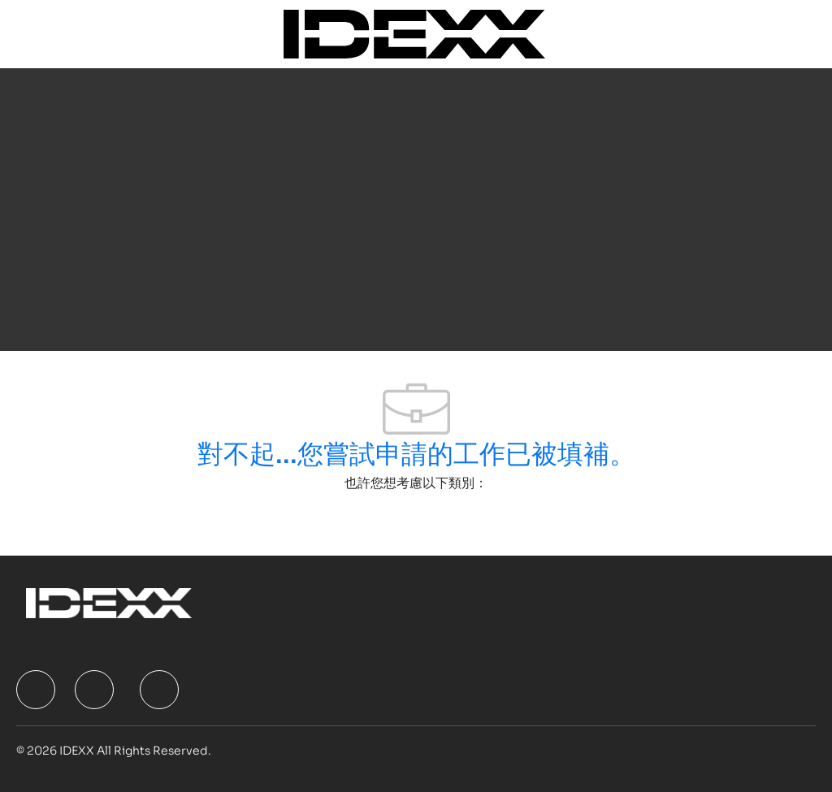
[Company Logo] (414, 32)
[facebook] (35, 689)
